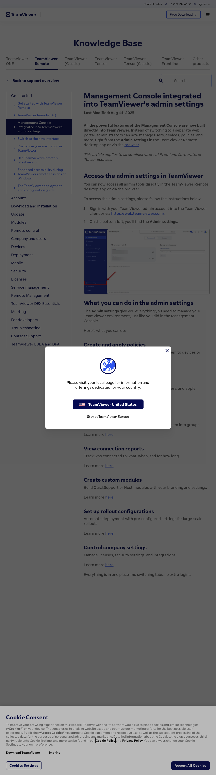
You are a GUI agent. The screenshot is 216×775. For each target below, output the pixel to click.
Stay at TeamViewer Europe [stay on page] (108, 416)
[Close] (167, 350)
